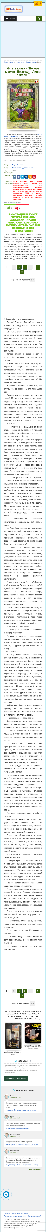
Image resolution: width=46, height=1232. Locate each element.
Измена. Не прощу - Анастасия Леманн (21, 1110)
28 (22, 272)
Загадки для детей (34, 1216)
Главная (7, 1213)
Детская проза (15, 136)
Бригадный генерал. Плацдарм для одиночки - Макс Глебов (23, 1144)
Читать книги (16, 168)
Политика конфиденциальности (15, 1216)
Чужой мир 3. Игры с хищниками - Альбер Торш (23, 1165)
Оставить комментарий (16, 1079)
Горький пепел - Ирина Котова (17, 1128)
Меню (10, 18)
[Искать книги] (39, 18)
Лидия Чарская (17, 165)
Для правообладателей (20, 1213)
